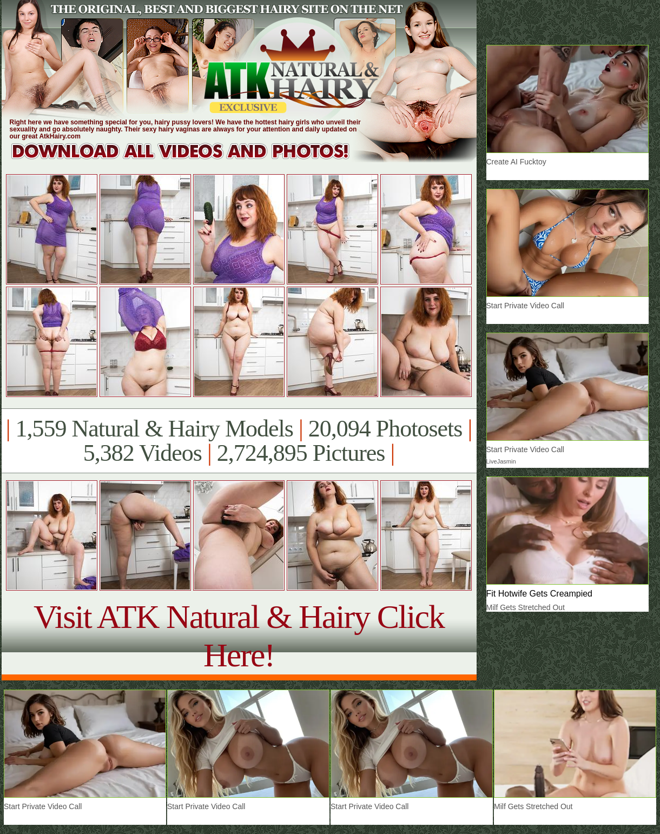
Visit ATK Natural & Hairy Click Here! (239, 635)
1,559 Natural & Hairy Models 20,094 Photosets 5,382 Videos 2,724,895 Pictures (239, 440)
